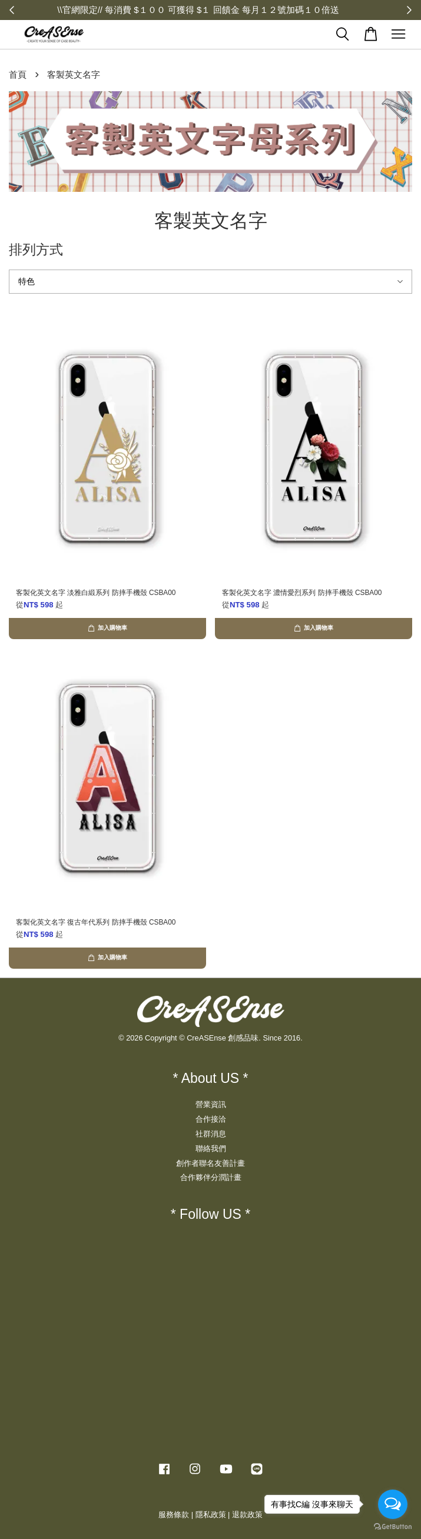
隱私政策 (210, 1514)
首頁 (17, 74)
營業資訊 (210, 1104)
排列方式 (36, 249)
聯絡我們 (210, 1148)
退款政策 (247, 1514)
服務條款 (173, 1514)
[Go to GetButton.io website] (393, 1527)
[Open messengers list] (392, 1504)
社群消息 (210, 1133)
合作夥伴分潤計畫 (210, 1177)
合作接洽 (210, 1119)
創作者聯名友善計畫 (210, 1163)
